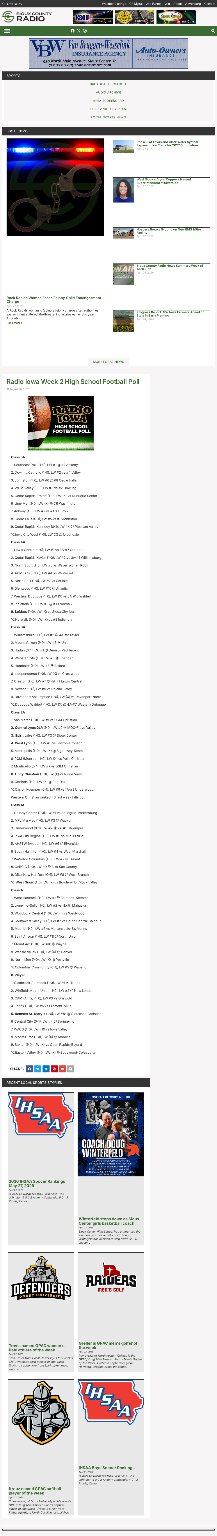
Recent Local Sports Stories (34, 1083)
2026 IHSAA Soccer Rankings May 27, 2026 (37, 1183)
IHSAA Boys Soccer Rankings (107, 1467)
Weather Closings (114, 3)
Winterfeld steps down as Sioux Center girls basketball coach (109, 1221)
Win (167, 3)
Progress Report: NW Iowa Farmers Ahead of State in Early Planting (170, 313)
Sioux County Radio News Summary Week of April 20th (170, 267)
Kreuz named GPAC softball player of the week (35, 1490)
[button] (7, 31)
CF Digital (135, 3)
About (177, 3)
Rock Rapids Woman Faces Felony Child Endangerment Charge (54, 300)
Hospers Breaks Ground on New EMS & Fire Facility (169, 230)
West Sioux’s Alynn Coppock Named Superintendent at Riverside (164, 180)
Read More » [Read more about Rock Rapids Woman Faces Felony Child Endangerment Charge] (15, 322)
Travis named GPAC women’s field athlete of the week (36, 1347)
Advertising (193, 3)
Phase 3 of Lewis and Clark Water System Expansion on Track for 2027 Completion (167, 143)
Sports (13, 76)
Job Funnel (153, 3)
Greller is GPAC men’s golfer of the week (108, 1345)
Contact (209, 3)
